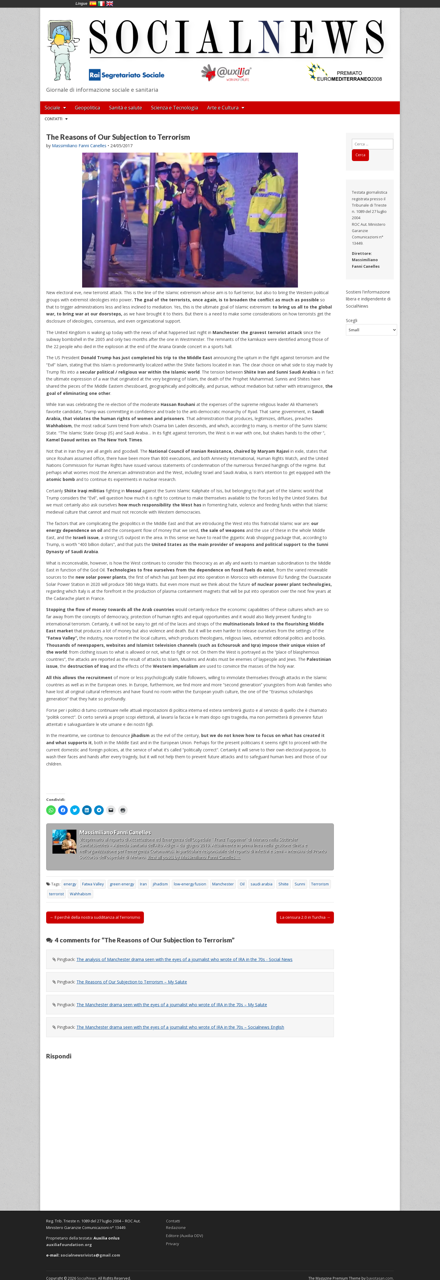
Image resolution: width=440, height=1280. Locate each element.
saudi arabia (261, 884)
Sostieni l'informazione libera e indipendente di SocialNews (368, 299)
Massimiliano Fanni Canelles (79, 145)
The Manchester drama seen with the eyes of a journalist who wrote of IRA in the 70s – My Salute (171, 1004)
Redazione (176, 1227)
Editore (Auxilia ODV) (184, 1235)
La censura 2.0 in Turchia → (305, 917)
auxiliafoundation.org (69, 1244)
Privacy (172, 1243)
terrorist (56, 894)
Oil (242, 884)
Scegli (351, 320)
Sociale (52, 107)
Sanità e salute (125, 107)
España (93, 3)
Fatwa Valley (93, 884)
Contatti (53, 118)
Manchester (223, 884)
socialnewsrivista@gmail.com (90, 1255)
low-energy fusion (190, 884)
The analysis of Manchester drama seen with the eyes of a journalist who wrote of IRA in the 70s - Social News (184, 959)
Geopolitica (87, 107)
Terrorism (320, 884)
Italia (101, 3)
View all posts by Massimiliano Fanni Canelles (193, 857)
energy (70, 884)
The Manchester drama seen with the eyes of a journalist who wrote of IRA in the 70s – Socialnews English (180, 1027)
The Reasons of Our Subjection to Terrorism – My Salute (131, 982)
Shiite (283, 884)
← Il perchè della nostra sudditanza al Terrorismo (95, 917)
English (109, 3)
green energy (122, 884)
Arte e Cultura (223, 107)
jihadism (160, 884)
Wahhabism (80, 894)
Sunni (300, 884)
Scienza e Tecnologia (174, 107)
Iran (143, 884)
